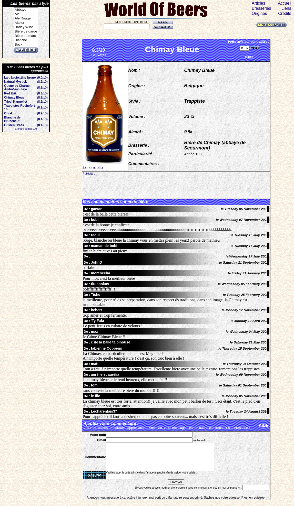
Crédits (284, 13)
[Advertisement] (176, 186)
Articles (258, 3)
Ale (25, 14)
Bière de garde (25, 31)
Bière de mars (25, 36)
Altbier (25, 23)
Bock (25, 44)
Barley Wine (25, 27)
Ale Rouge (25, 18)
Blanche (25, 40)
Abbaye (25, 10)
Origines (259, 13)
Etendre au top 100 (26, 128)
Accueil (284, 3)
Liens (286, 8)
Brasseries (261, 8)
